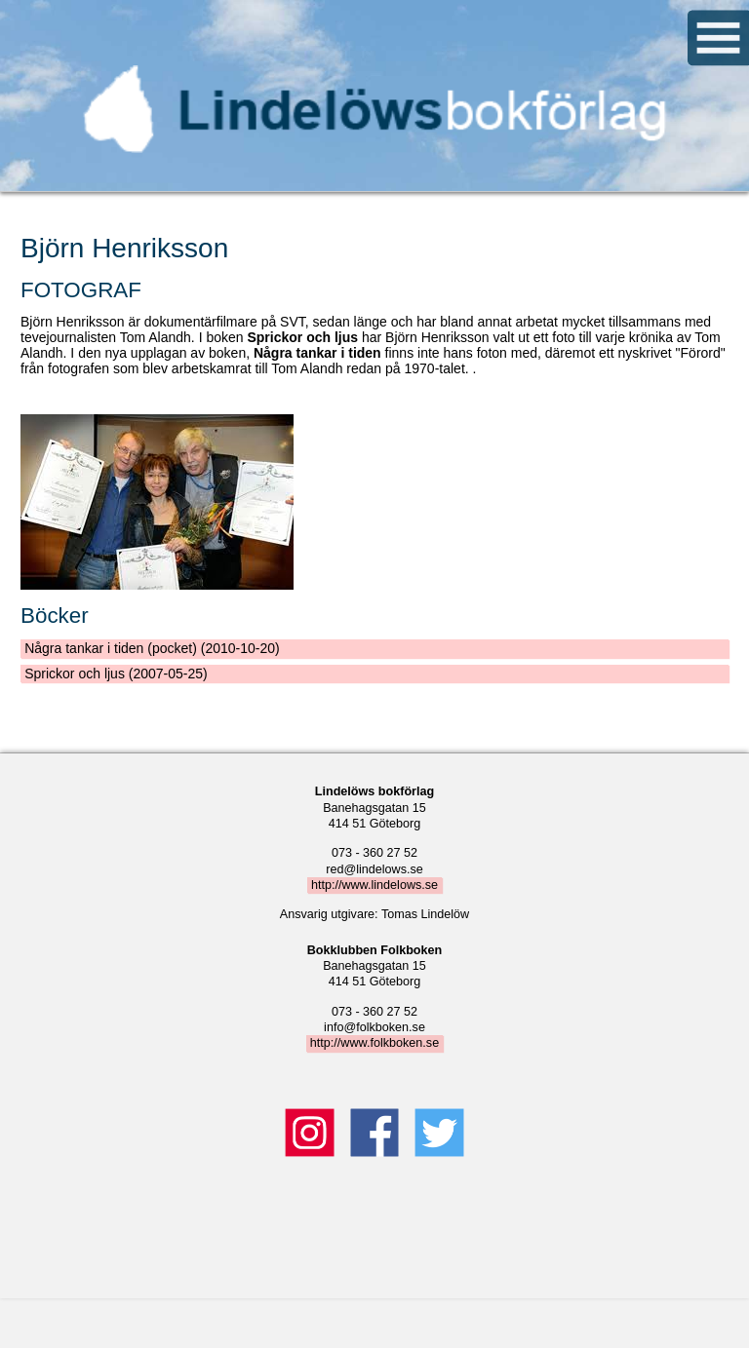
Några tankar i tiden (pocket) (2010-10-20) (151, 648)
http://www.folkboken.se (374, 1043)
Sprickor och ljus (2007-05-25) (116, 673)
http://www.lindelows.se (374, 885)
